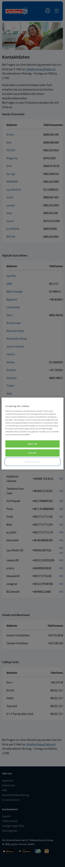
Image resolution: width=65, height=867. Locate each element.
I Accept (32, 453)
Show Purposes (32, 461)
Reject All (32, 444)
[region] (32, 434)
